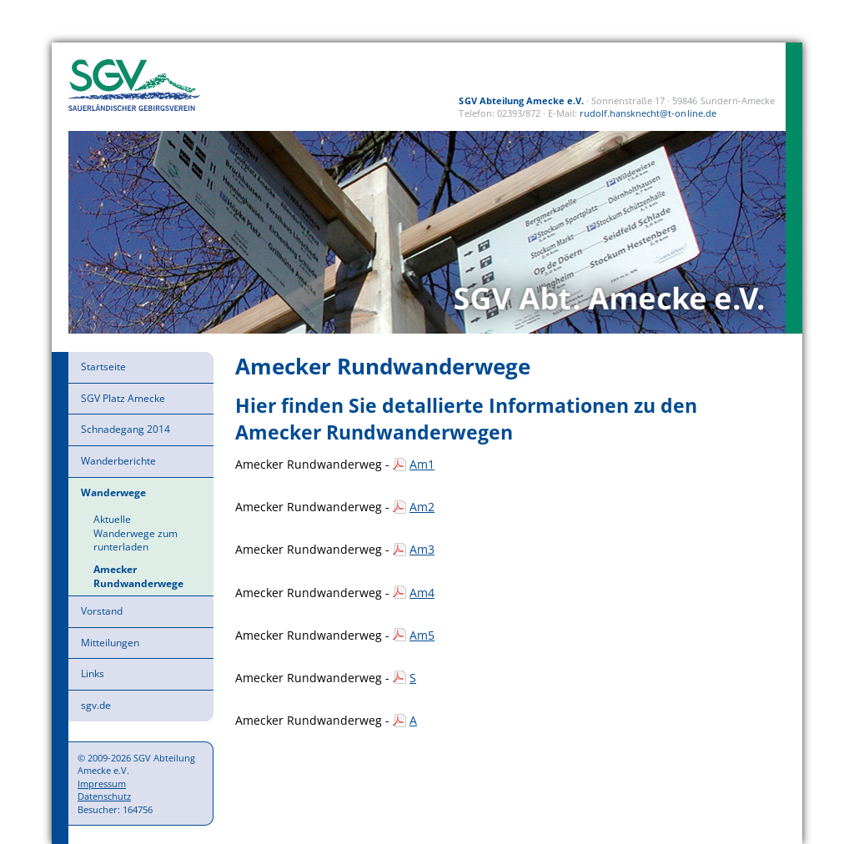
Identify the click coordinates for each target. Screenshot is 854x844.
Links (92, 673)
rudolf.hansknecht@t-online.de (648, 113)
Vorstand (102, 611)
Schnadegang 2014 (125, 429)
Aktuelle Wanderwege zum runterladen (135, 533)
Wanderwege (113, 492)
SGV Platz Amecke (123, 398)
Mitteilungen (110, 643)
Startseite (103, 366)
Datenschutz (104, 796)
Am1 (422, 464)
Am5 (422, 635)
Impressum (102, 783)
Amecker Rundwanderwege (138, 576)
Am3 (422, 549)
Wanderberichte (118, 461)
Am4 (422, 592)
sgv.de (96, 705)
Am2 (422, 507)
